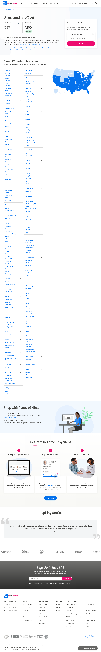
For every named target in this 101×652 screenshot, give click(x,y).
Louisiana (8, 364)
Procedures (57, 603)
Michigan (8, 388)
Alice (26, 306)
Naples (7, 244)
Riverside (8, 159)
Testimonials (42, 622)
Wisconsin (28, 369)
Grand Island (29, 114)
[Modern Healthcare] (25, 551)
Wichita (7, 348)
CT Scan (68, 610)
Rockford (8, 304)
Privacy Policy (56, 582)
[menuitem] (24, 3)
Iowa (6, 331)
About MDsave (27, 603)
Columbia (28, 91)
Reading (27, 252)
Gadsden (7, 86)
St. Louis (28, 106)
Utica (27, 183)
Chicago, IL (8, 315)
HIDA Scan (69, 626)
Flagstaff (7, 103)
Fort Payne (8, 83)
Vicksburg (28, 83)
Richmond (28, 344)
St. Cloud (28, 73)
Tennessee (28, 283)
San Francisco (9, 169)
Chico (7, 142)
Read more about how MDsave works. (31, 44)
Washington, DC (10, 383)
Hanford (7, 147)
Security (30, 644)
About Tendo (27, 607)
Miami (7, 241)
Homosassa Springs (11, 234)
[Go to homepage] (11, 595)
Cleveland (28, 219)
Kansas (7, 339)
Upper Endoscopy (91, 619)
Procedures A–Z (9, 9)
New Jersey (29, 137)
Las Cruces (28, 155)
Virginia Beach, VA (30, 209)
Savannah (8, 289)
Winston (27, 211)
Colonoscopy (70, 607)
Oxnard (7, 157)
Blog (40, 619)
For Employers (34, 3)
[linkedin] (95, 636)
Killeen (27, 329)
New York (28, 160)
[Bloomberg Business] (78, 551)
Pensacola (8, 261)
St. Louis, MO (9, 307)
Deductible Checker (45, 616)
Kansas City (28, 96)
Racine (27, 380)
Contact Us (26, 616)
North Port (8, 246)
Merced (7, 152)
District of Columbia (11, 215)
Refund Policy (43, 610)
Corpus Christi (29, 316)
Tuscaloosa (8, 96)
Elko (26, 127)
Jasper (7, 91)
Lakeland (7, 239)
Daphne (7, 76)
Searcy (7, 131)
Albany (27, 163)
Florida (7, 223)
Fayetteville (8, 124)
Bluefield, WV (29, 339)
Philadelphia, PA (10, 210)
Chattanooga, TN (10, 284)
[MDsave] (10, 3)
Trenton (27, 145)
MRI (87, 607)
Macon (7, 287)
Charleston (28, 260)
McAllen (27, 331)
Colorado (8, 179)
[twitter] (92, 636)
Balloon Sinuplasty (71, 603)
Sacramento (8, 162)
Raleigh (27, 206)
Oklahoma (28, 224)
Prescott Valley (9, 108)
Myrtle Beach (29, 273)
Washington (8, 218)
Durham (27, 194)
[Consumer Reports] (6, 551)
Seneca (27, 275)
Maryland (8, 372)
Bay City (27, 309)
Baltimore (8, 376)
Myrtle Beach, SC (30, 204)
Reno (27, 132)
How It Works (43, 603)
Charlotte (28, 191)
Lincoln (27, 117)
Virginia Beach (29, 349)
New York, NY (29, 140)
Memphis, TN (9, 126)
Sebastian (8, 269)
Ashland (27, 166)
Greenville (28, 270)
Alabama (7, 70)
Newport (28, 298)
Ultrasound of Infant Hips (48, 47)
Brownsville (28, 314)
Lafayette (8, 320)
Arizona (7, 100)
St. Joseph (28, 104)
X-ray (87, 622)
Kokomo (7, 317)
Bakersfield (8, 139)
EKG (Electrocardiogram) (73, 616)
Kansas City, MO (10, 343)
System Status (45, 644)
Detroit (7, 391)
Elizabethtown (9, 355)
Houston (28, 326)
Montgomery (9, 93)
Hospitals (57, 610)
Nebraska (28, 111)
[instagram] (88, 636)
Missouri (28, 88)
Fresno (7, 144)
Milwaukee (28, 377)
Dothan (7, 78)
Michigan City (9, 327)
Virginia (27, 336)
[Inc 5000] (42, 551)
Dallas (27, 321)
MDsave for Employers (10, 610)
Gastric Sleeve (70, 619)
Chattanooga (29, 286)
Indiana (7, 312)
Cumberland (9, 378)
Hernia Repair (70, 622)
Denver (7, 182)
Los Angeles (8, 149)
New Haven (8, 195)
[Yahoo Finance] (96, 551)
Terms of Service (64, 582)
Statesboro (8, 292)
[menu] (42, 3)
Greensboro (29, 199)
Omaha (27, 119)
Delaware (8, 205)
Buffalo (27, 168)
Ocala (6, 249)
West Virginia (29, 356)
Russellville (8, 129)
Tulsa (26, 232)
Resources (26, 610)
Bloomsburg (29, 240)
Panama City (8, 259)
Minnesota (28, 70)
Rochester (28, 178)
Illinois (7, 296)
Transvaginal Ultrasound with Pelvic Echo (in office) (27, 47)
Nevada (27, 124)
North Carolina (29, 188)
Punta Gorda (9, 266)
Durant (27, 227)
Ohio (26, 216)
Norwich (7, 198)
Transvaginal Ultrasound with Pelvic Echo (21, 49)
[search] (92, 3)
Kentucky (8, 352)
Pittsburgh (28, 250)
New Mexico (29, 150)
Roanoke (28, 347)
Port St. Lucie (9, 264)
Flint (6, 393)
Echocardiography (71, 613)
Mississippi (28, 78)
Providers (57, 607)
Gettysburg (28, 242)
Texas (27, 303)
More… (88, 626)
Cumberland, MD (30, 362)
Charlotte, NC (29, 263)
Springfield (28, 101)
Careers (25, 613)
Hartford (7, 193)
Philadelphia (29, 247)
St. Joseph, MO (9, 345)
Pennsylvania (29, 237)
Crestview (8, 226)
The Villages (8, 274)
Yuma (6, 116)
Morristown (29, 296)
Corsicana (28, 319)
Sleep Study (89, 613)
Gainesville (8, 231)
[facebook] (85, 636)
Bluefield (28, 359)
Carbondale (8, 299)
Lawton (27, 230)
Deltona (7, 229)
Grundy (27, 342)
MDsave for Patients (9, 603)
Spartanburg (29, 278)
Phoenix (7, 106)
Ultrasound (6, 49)
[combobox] (82, 34)
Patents (37, 644)
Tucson (7, 113)
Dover (7, 208)
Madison (28, 375)
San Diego (8, 167)
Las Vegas (28, 130)
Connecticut (8, 187)
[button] (93, 34)
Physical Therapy (91, 610)
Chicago (7, 302)
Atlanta (7, 282)
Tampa (7, 271)
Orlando (7, 251)
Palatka (7, 254)
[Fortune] (59, 551)
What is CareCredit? (10, 417)
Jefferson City (29, 94)
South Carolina (29, 257)
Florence (7, 81)
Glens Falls (28, 171)
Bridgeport (8, 190)
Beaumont (28, 311)
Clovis (27, 153)
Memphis (28, 293)
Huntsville (8, 88)
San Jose (7, 172)
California (8, 136)
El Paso (27, 324)
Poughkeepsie (29, 176)
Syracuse (28, 181)
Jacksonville (8, 236)
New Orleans (9, 368)
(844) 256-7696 (48, 485)
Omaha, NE (8, 335)
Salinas (7, 164)
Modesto (8, 154)
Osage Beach (29, 99)
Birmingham (8, 73)
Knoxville (28, 291)
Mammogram (90, 603)
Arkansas (7, 121)
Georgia (7, 278)
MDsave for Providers (10, 607)
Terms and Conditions (19, 644)
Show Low (8, 111)
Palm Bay (7, 256)
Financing (42, 607)
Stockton (8, 174)
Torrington (8, 200)
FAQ (40, 613)
